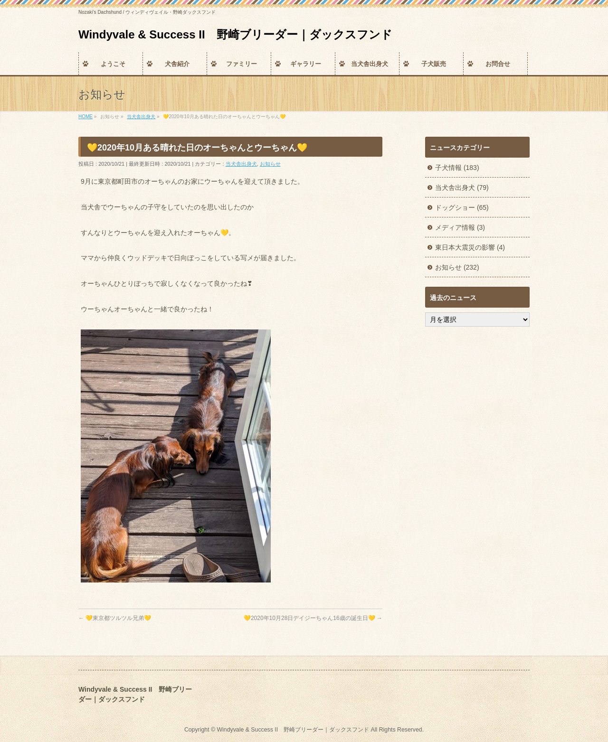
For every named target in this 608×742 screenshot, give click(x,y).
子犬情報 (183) (457, 167)
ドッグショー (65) (462, 207)
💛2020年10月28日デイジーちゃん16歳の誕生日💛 (313, 618)
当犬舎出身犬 (241, 164)
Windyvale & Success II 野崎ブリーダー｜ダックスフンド (235, 34)
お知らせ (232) (457, 267)
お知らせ (270, 164)
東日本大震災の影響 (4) (470, 247)
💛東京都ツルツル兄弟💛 (114, 618)
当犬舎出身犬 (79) (462, 187)
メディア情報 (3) (460, 227)
